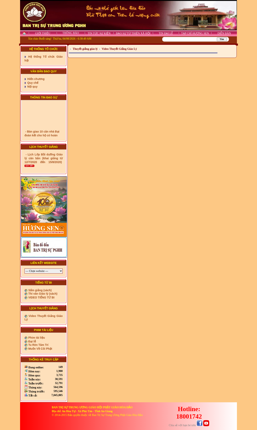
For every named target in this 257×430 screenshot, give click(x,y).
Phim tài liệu (36, 337)
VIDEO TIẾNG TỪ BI (41, 297)
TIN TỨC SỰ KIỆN (99, 33)
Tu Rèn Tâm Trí (38, 344)
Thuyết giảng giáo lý (85, 48)
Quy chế (32, 82)
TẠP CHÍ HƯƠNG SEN (195, 33)
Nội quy (32, 86)
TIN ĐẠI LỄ (166, 33)
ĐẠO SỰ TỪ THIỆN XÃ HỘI (133, 33)
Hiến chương (36, 79)
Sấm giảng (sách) (40, 290)
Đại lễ (32, 341)
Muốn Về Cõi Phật (40, 348)
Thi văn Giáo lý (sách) (42, 293)
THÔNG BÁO (70, 33)
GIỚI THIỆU (42, 33)
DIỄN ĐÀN (224, 33)
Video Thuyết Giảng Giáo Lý (119, 48)
